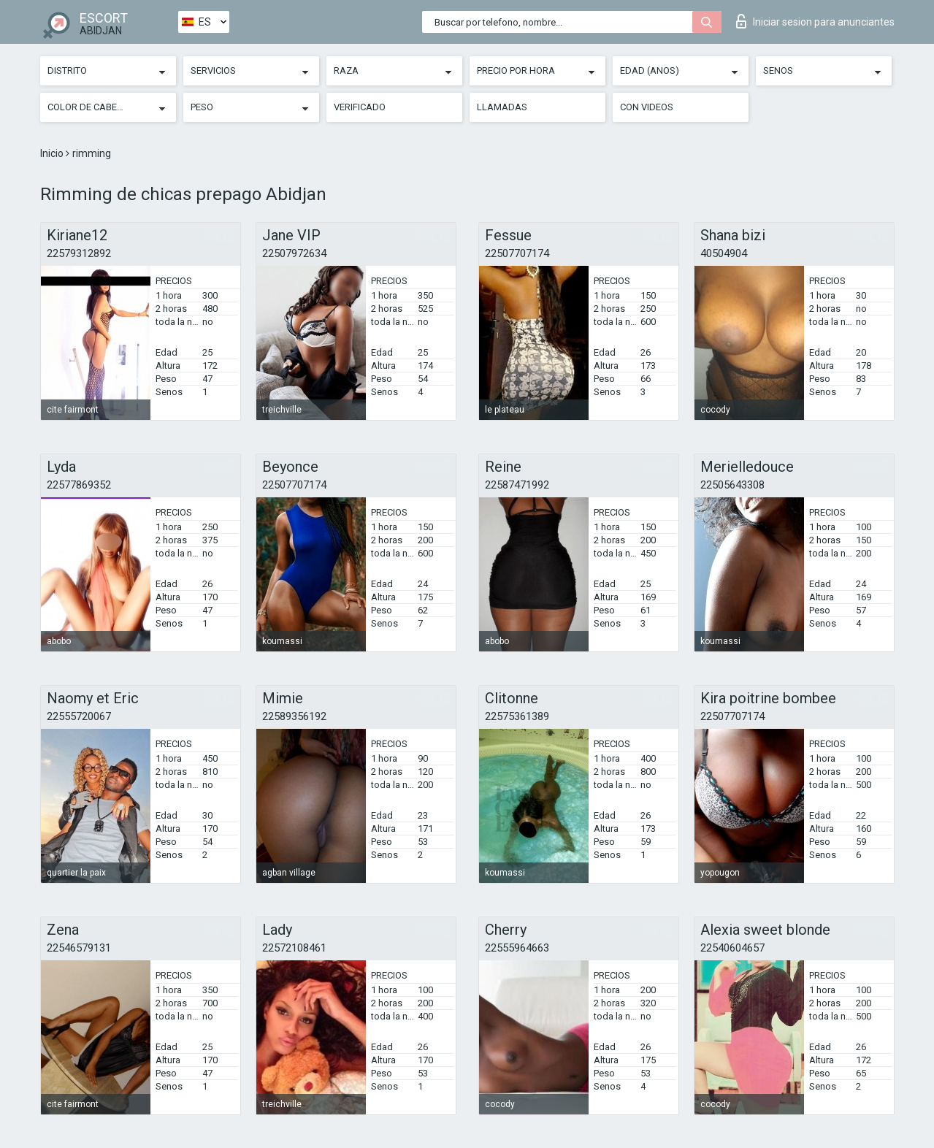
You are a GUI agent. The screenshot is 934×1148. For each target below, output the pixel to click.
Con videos (646, 107)
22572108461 (294, 947)
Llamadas (502, 107)
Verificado (360, 107)
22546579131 (79, 947)
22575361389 (517, 716)
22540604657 (732, 947)
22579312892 (79, 253)
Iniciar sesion (815, 21)
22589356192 (294, 716)
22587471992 (517, 484)
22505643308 (732, 484)
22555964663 (517, 947)
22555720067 (79, 716)
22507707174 (517, 253)
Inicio (53, 153)
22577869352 (79, 484)
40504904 (723, 253)
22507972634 (294, 253)
